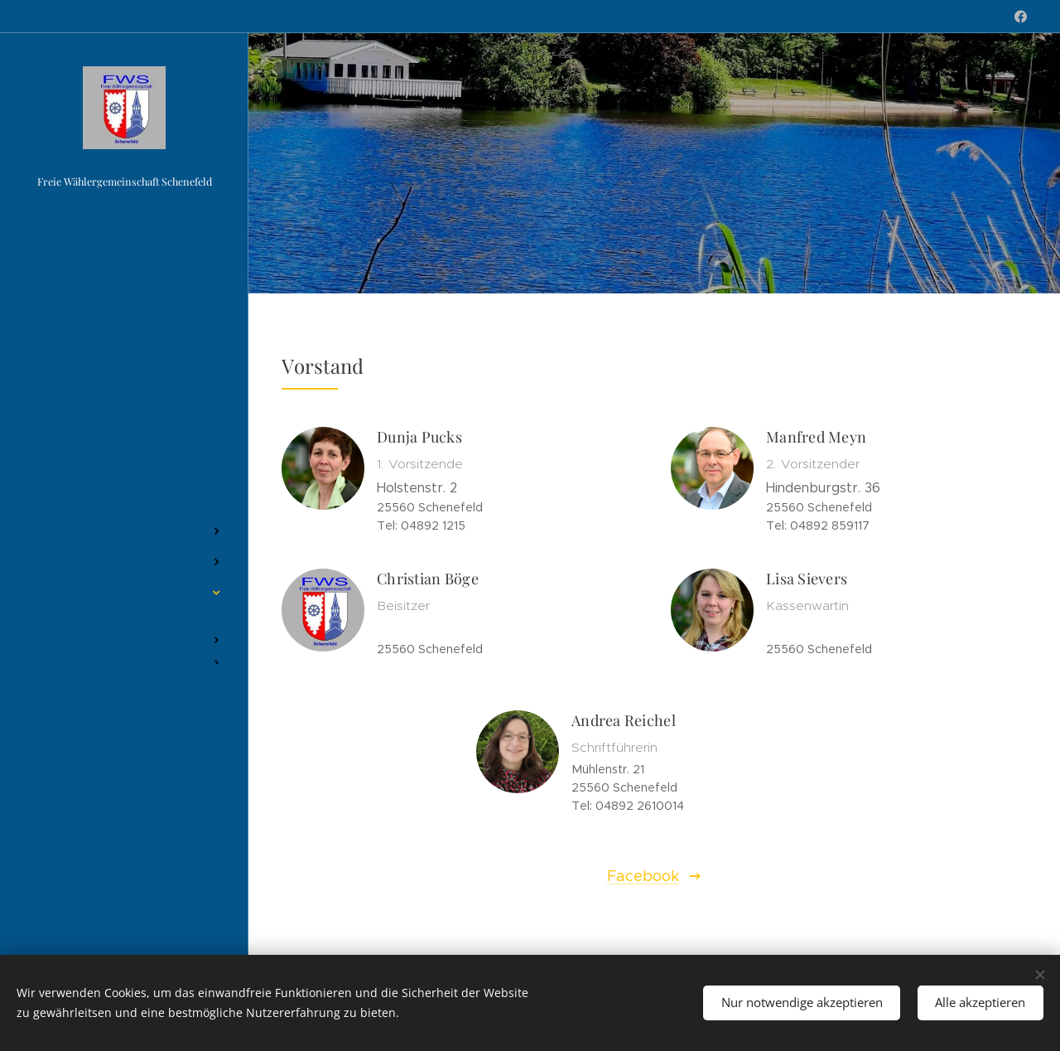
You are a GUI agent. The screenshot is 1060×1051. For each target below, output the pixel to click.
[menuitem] (124, 482)
